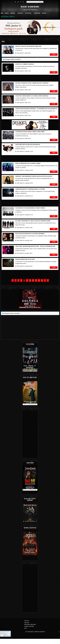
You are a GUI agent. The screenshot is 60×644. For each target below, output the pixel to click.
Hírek (2, 13)
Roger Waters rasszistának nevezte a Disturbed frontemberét (30, 238)
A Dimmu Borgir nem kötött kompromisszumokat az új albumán (30, 192)
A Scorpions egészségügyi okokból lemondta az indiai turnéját (30, 133)
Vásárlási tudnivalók (29, 631)
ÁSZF (25, 633)
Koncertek (21, 13)
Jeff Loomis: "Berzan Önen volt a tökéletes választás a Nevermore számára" (32, 224)
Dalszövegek (28, 13)
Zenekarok (13, 13)
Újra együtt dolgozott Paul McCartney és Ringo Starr (28, 46)
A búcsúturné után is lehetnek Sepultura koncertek (27, 146)
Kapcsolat (26, 627)
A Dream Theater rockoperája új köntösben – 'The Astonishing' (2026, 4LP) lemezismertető (36, 110)
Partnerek (26, 626)
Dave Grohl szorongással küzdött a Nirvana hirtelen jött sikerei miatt (32, 83)
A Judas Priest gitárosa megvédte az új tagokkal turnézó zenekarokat (31, 97)
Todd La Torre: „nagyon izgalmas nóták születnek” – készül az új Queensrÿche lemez (35, 251)
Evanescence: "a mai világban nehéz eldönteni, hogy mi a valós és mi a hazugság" (33, 179)
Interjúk (7, 13)
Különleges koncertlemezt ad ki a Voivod (25, 264)
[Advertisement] (30, 78)
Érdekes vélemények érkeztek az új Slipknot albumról (27, 166)
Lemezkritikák (37, 13)
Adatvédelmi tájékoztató (30, 629)
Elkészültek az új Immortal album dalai (24, 64)
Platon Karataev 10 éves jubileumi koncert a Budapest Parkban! (30, 211)
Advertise (44, 13)
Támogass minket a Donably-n (8, 16)
